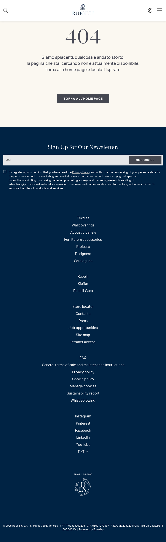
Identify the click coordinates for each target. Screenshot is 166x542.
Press (83, 320)
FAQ (83, 357)
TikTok (83, 451)
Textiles (83, 218)
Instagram (83, 416)
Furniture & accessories (83, 239)
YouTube (83, 444)
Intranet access (83, 342)
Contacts (83, 313)
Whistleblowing (83, 400)
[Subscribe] (145, 160)
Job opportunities (83, 327)
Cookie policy (83, 379)
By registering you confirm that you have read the (81, 180)
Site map (83, 334)
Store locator (83, 306)
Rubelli (83, 276)
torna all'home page (83, 98)
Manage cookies (83, 386)
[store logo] (83, 14)
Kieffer (83, 283)
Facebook (83, 430)
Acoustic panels (83, 232)
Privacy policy (83, 372)
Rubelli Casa (83, 290)
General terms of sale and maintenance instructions (83, 364)
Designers (83, 253)
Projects (83, 246)
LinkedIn (83, 437)
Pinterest (83, 423)
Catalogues (83, 260)
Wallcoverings (83, 225)
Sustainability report (83, 393)
